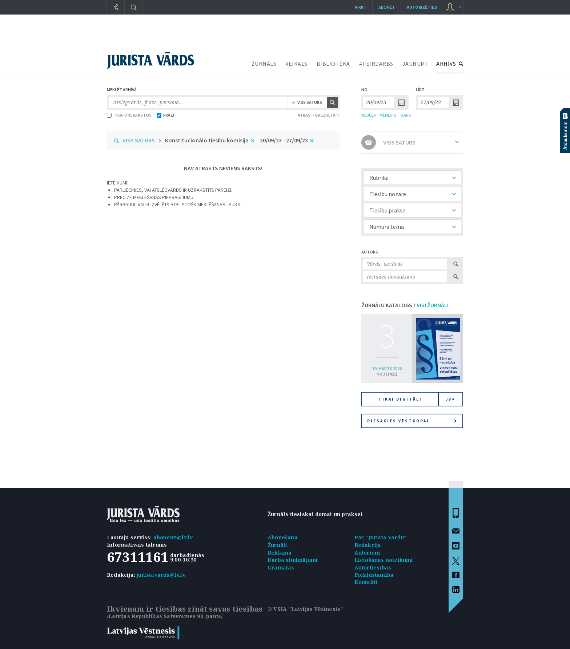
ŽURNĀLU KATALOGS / (405, 305)
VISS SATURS (139, 140)
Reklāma (280, 552)
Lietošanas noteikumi (383, 559)
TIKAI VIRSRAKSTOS (129, 115)
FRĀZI (165, 115)
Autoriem (367, 552)
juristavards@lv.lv (161, 574)
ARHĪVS (446, 63)
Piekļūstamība (374, 574)
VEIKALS (296, 63)
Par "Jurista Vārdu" (380, 537)
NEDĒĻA (368, 115)
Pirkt (360, 7)
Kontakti (366, 582)
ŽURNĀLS (264, 63)
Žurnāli (277, 544)
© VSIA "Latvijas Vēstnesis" (305, 608)
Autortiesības (373, 567)
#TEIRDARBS (376, 63)
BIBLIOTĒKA (333, 63)
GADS (406, 115)
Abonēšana (283, 537)
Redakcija (367, 544)
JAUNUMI (415, 63)
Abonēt (386, 7)
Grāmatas (281, 567)
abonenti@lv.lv (173, 537)
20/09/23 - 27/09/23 (284, 140)
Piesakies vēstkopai (412, 420)
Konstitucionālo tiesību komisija (207, 140)
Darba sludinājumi (293, 559)
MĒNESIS (388, 115)
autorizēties (422, 7)
